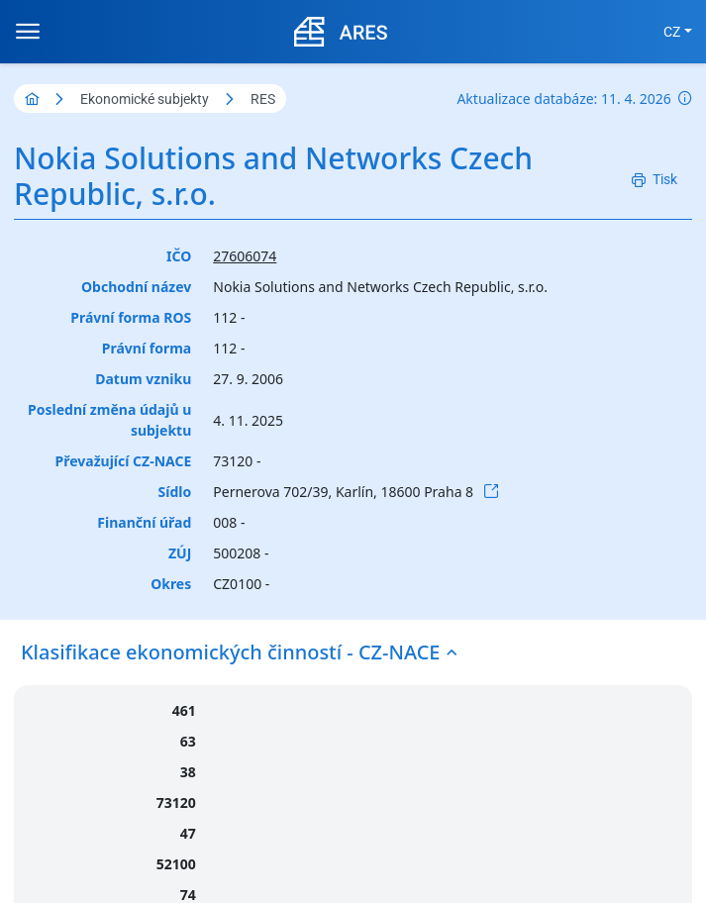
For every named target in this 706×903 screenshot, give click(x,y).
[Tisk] (654, 179)
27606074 (244, 256)
